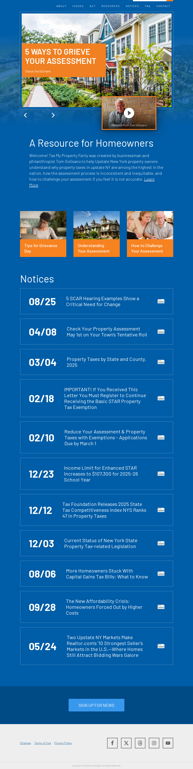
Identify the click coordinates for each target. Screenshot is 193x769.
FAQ (147, 5)
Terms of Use (42, 743)
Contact (163, 5)
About (61, 5)
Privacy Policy (63, 743)
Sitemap (25, 743)
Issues (78, 5)
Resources (110, 5)
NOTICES (132, 5)
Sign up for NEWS (96, 705)
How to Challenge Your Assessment (147, 248)
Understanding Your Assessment (94, 248)
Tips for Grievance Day (40, 248)
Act (93, 5)
